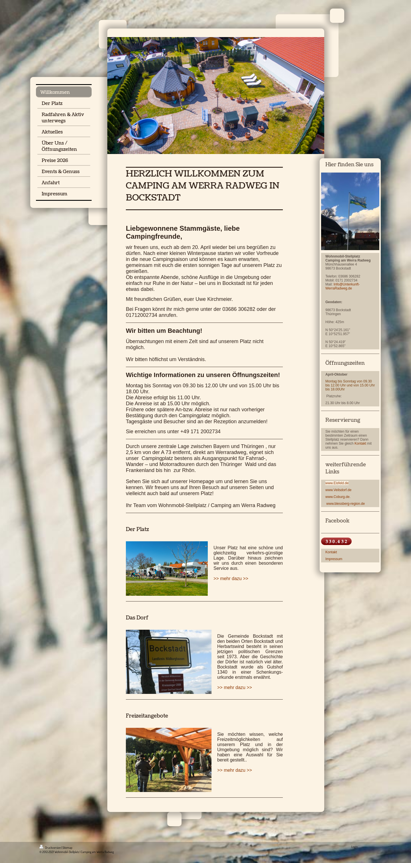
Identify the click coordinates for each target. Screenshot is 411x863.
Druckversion (50, 848)
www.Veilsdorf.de (338, 490)
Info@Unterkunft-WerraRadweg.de (342, 286)
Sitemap (67, 848)
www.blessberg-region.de (345, 504)
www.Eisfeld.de (336, 483)
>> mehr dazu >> (230, 578)
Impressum (333, 559)
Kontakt (360, 443)
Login (354, 847)
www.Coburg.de (337, 497)
